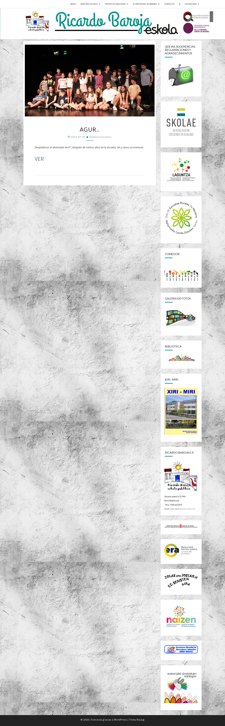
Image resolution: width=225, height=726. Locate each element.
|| (179, 3)
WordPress (120, 719)
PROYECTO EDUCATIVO (115, 3)
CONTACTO (169, 3)
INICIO (73, 3)
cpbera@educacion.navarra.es (182, 509)
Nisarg (141, 719)
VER (39, 158)
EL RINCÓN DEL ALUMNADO (145, 3)
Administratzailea (100, 136)
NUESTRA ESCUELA (89, 3)
